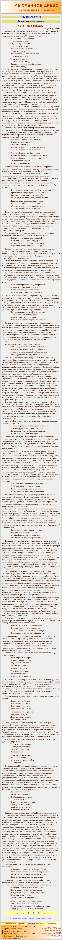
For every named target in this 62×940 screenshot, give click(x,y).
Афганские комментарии (31, 21)
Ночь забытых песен (31, 17)
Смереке (17, 938)
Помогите (31, 924)
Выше (31, 918)
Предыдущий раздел (19, 918)
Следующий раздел (44, 918)
